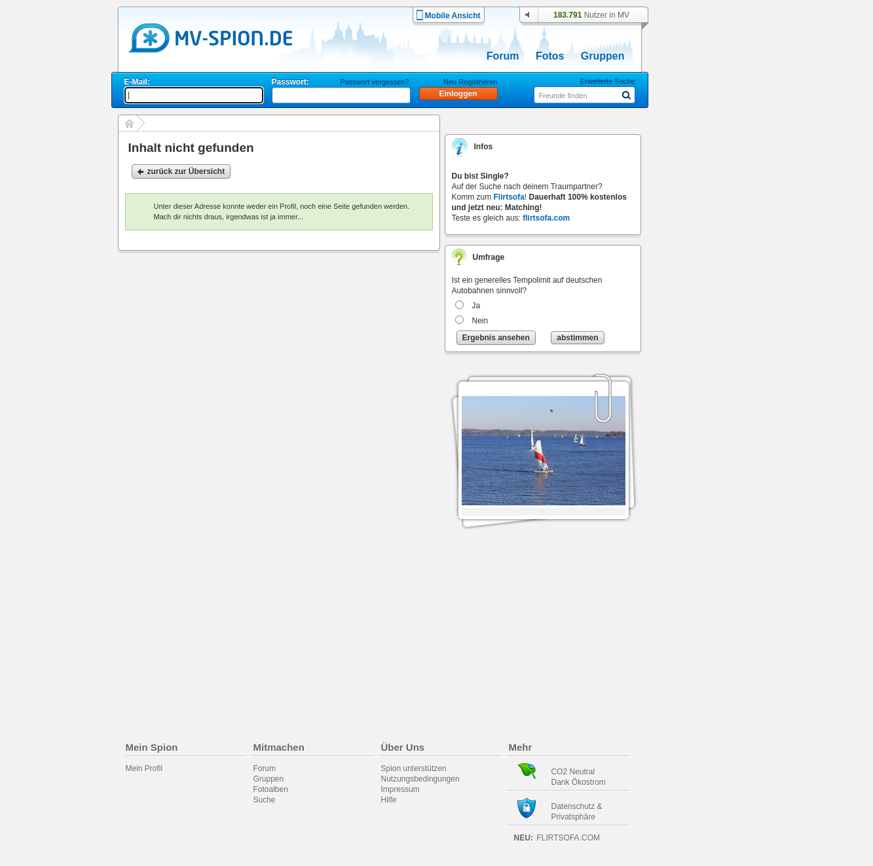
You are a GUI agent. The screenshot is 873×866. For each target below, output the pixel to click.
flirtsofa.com (546, 218)
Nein (480, 320)
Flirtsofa (509, 197)
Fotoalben (270, 789)
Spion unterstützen (414, 768)
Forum (503, 56)
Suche (264, 799)
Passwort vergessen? (374, 82)
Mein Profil (144, 768)
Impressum (400, 789)
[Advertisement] (714, 374)
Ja (476, 305)
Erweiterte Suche (607, 81)
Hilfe (389, 799)
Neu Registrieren (470, 82)
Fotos (550, 56)
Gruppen (603, 56)
